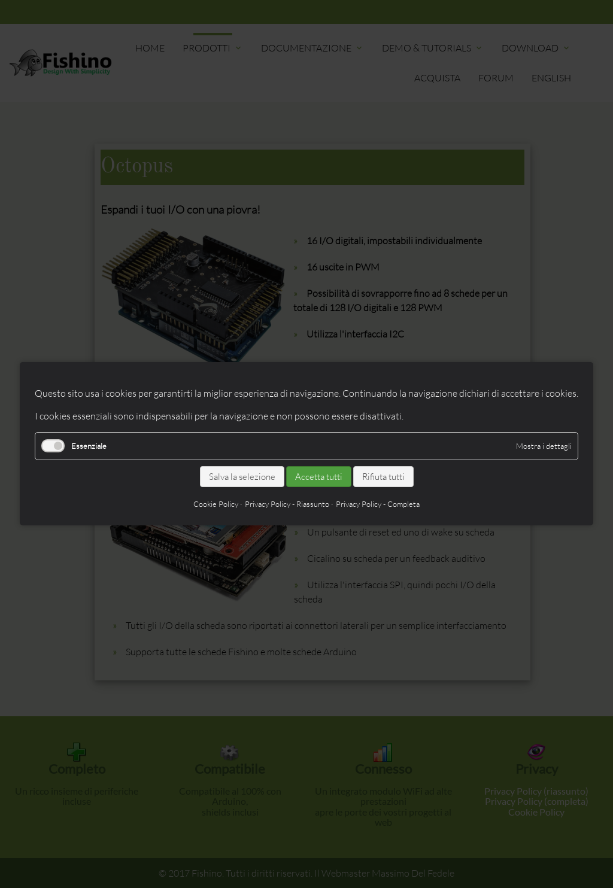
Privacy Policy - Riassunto (287, 504)
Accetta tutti (318, 476)
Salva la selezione (242, 476)
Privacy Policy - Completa (378, 504)
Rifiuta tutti (383, 476)
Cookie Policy (215, 504)
